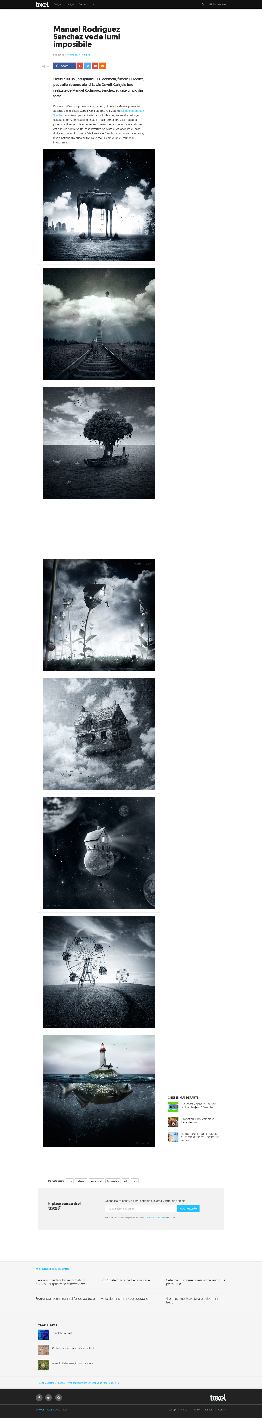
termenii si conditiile (156, 1217)
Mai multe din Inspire (53, 1269)
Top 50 (196, 1409)
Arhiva (184, 1409)
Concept (83, 4)
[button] (94, 4)
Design (70, 4)
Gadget (57, 4)
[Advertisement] (99, 529)
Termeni (209, 1409)
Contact (222, 1409)
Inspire (87, 54)
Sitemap (171, 1409)
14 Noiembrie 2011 (72, 54)
